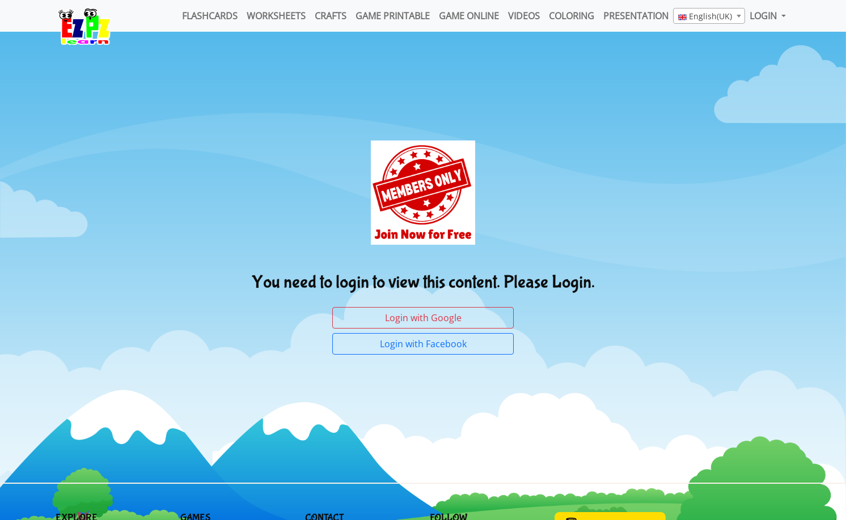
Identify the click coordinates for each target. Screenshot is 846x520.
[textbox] (709, 16)
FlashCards (210, 16)
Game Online (469, 16)
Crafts (330, 16)
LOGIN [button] (764, 16)
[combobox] (709, 16)
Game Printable (393, 16)
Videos (524, 16)
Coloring (571, 16)
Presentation (636, 16)
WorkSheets (276, 16)
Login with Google (423, 318)
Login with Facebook (423, 344)
